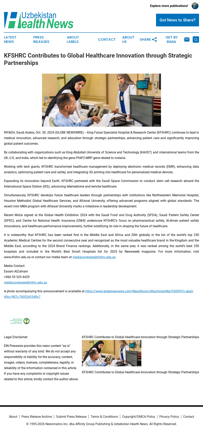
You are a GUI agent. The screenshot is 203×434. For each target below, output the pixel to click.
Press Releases (41, 39)
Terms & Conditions (104, 417)
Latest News (10, 39)
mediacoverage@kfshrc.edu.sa (94, 257)
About (13, 417)
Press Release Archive (36, 417)
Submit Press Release (71, 417)
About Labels (73, 39)
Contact (107, 39)
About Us (128, 39)
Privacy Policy (169, 417)
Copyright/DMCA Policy (138, 417)
